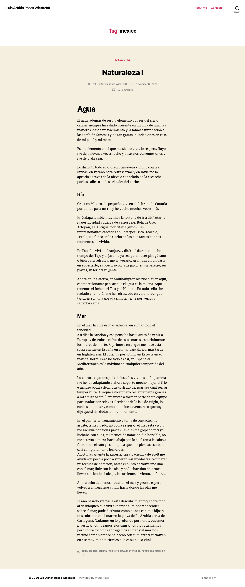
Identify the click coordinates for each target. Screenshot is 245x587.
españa (103, 551)
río (83, 555)
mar (129, 551)
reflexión (160, 551)
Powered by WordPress (96, 578)
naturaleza (148, 551)
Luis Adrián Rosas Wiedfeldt (30, 8)
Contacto (217, 7)
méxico (136, 551)
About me (201, 7)
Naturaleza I (122, 72)
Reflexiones (122, 60)
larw (123, 551)
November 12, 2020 (146, 84)
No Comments (124, 90)
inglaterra (113, 551)
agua (84, 551)
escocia (92, 551)
